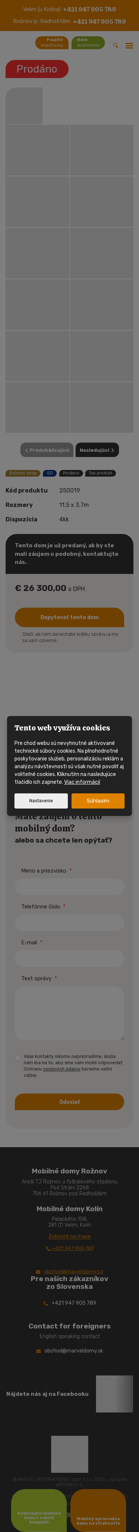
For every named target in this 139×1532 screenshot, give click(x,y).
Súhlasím (98, 800)
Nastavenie (41, 800)
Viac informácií (82, 782)
